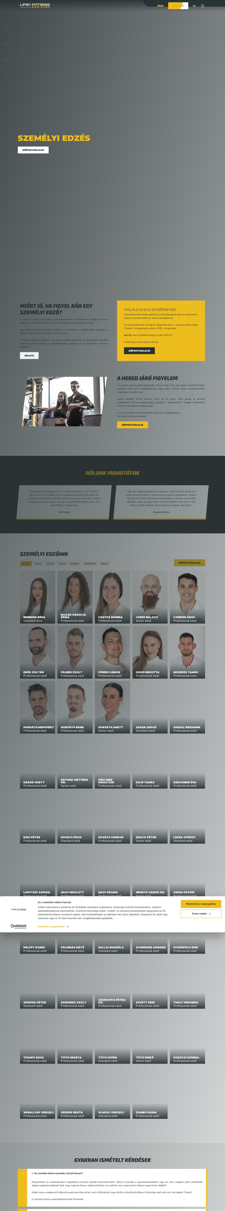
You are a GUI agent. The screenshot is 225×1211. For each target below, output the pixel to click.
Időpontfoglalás (33, 150)
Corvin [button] (50, 563)
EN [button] (194, 5)
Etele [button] (62, 563)
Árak (160, 5)
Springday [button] (90, 563)
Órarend (178, 5)
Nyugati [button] (74, 563)
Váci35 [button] (104, 563)
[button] (202, 5)
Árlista (29, 355)
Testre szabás (201, 1192)
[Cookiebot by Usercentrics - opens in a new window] (18, 1205)
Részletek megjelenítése (51, 1205)
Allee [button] (38, 563)
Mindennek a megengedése (201, 1182)
